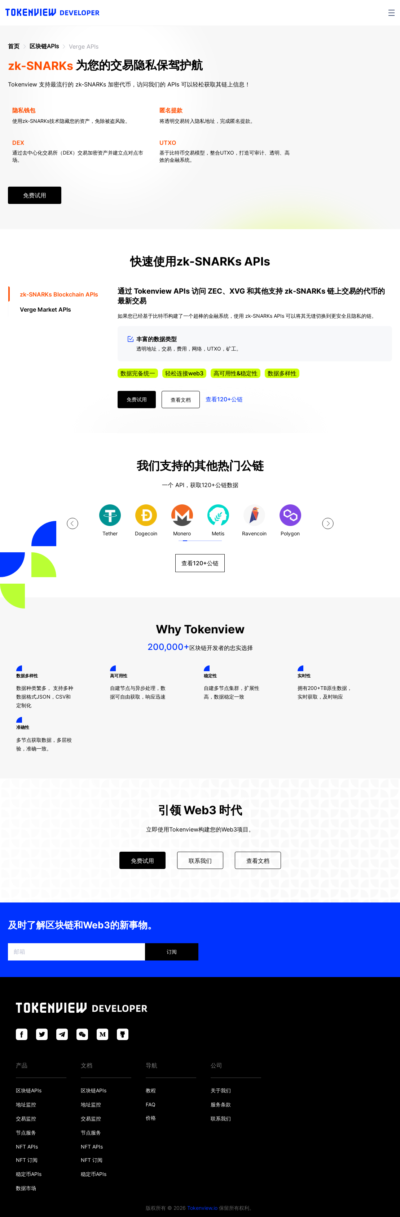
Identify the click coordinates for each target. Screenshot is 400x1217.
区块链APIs (44, 46)
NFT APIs (27, 1147)
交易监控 (26, 1118)
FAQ (150, 1104)
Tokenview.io (202, 1208)
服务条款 (221, 1104)
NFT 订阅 (27, 1160)
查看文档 (181, 400)
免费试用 (34, 195)
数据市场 (26, 1188)
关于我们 (221, 1090)
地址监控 (26, 1104)
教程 (151, 1090)
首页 (13, 46)
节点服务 (26, 1132)
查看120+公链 (224, 399)
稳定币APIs (28, 1174)
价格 (151, 1118)
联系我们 (221, 1118)
